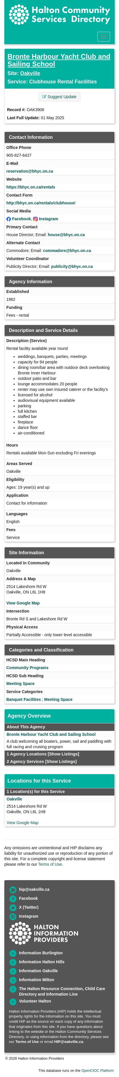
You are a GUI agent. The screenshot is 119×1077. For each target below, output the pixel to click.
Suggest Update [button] (59, 96)
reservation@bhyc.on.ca (29, 171)
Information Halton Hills (42, 962)
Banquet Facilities (23, 699)
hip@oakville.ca (34, 889)
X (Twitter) (28, 907)
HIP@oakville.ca (68, 1041)
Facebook (21, 218)
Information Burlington (41, 953)
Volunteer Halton (35, 1001)
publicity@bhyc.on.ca (72, 266)
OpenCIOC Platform (97, 1071)
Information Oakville (38, 970)
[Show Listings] (63, 754)
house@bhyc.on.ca (66, 234)
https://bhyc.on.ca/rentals (30, 187)
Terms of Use (50, 864)
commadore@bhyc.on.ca (67, 250)
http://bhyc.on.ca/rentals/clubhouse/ (40, 203)
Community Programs (27, 667)
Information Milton (36, 979)
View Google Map (23, 603)
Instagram (48, 218)
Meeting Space (20, 683)
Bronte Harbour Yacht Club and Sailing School (58, 60)
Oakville (30, 73)
